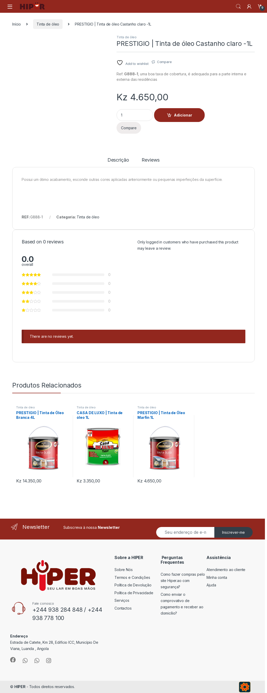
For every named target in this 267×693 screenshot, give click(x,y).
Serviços (121, 600)
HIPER (20, 686)
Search (238, 6)
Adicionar (183, 115)
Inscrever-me (233, 532)
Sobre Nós (123, 569)
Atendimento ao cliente (226, 569)
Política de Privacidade (133, 593)
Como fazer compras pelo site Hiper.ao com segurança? (183, 580)
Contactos (123, 608)
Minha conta (217, 577)
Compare (164, 62)
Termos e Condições (132, 577)
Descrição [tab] (118, 160)
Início (16, 24)
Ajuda (211, 585)
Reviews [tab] (151, 160)
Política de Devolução (132, 585)
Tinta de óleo (48, 24)
